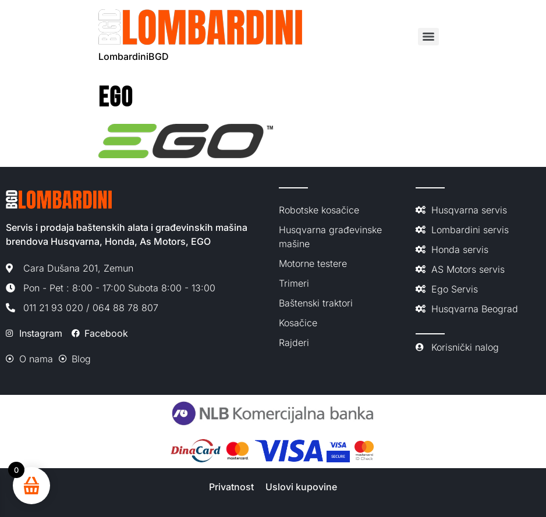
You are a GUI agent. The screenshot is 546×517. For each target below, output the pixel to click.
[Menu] (428, 36)
